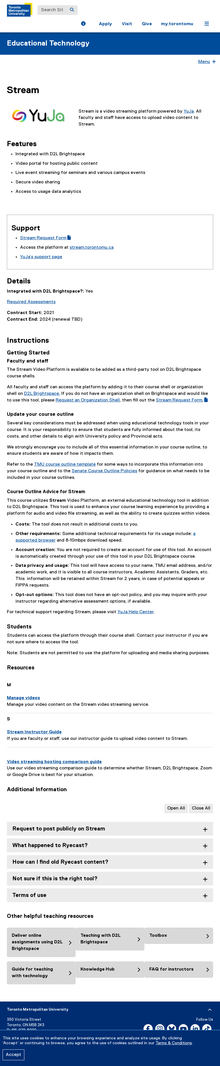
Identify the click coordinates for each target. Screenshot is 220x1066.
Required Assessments (31, 302)
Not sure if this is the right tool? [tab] (55, 878)
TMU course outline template (65, 464)
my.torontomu (177, 24)
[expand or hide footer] (210, 1009)
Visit (127, 24)
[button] (83, 24)
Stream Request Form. (182, 400)
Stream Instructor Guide (34, 732)
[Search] (72, 10)
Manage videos (23, 698)
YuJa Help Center (135, 612)
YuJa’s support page (41, 257)
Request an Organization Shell (88, 400)
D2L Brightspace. (42, 393)
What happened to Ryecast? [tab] (50, 845)
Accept (13, 1055)
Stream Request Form (45, 238)
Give (147, 24)
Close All (201, 808)
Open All (176, 808)
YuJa (189, 111)
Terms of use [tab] (29, 895)
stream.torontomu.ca (91, 247)
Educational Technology (48, 43)
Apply (105, 24)
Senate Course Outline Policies (104, 471)
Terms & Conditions (174, 1043)
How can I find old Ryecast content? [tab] (60, 862)
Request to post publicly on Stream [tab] (58, 829)
